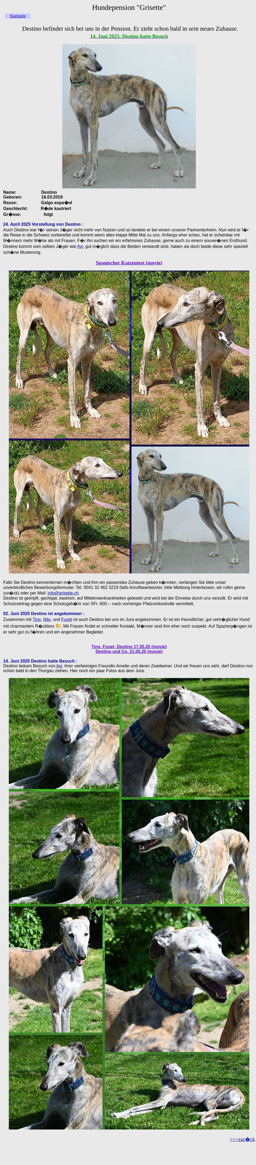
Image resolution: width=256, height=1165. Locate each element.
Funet (66, 619)
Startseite (18, 16)
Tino (37, 619)
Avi (80, 246)
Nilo (47, 619)
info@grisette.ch (63, 593)
